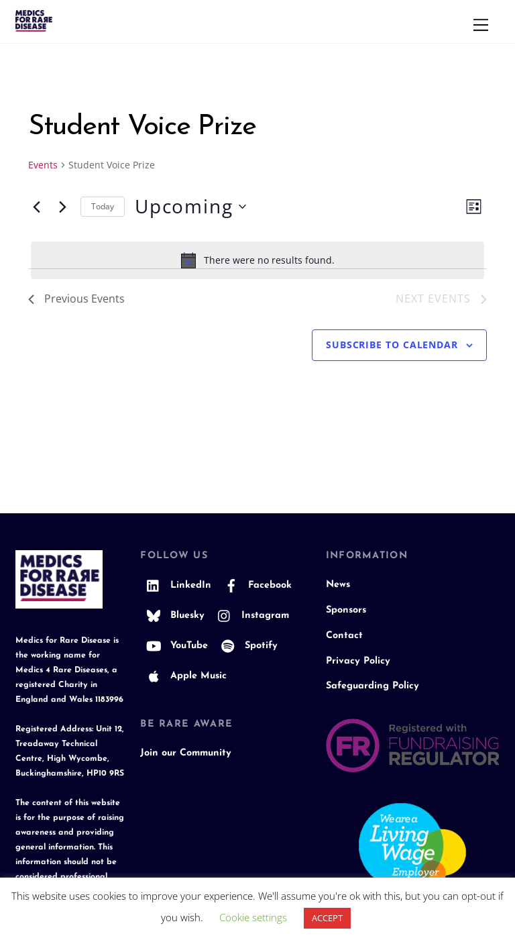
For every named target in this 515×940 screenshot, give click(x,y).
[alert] (257, 260)
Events (43, 164)
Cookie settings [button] (253, 917)
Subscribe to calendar (392, 344)
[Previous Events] (36, 207)
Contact (344, 636)
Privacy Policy (358, 661)
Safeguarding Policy (372, 686)
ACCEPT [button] (327, 918)
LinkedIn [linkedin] (175, 585)
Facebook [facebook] (255, 585)
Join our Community (185, 753)
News (338, 585)
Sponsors (346, 610)
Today (102, 206)
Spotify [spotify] (246, 646)
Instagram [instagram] (250, 616)
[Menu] (480, 24)
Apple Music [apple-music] (183, 676)
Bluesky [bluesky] (172, 616)
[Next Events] (62, 207)
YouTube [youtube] (174, 646)
